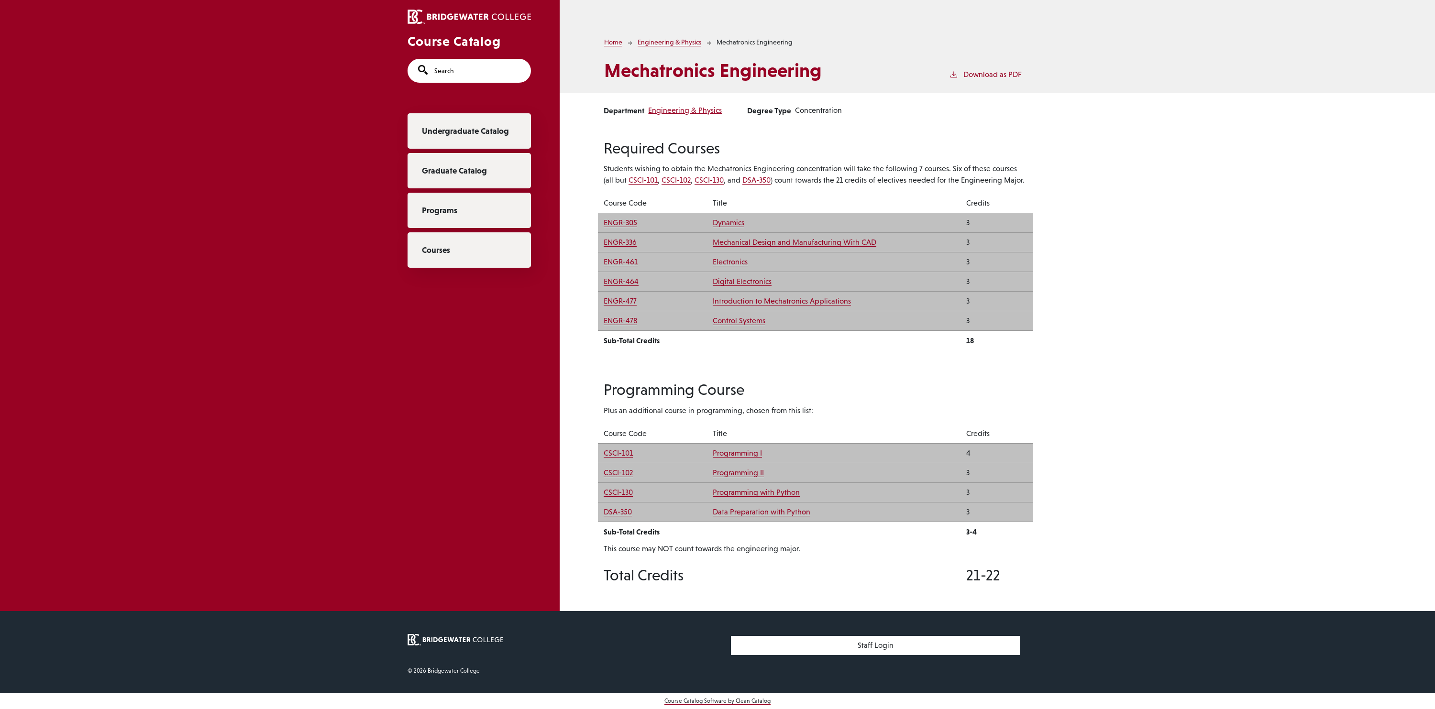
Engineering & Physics (669, 42)
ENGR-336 (620, 242)
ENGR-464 (621, 281)
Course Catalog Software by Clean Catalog (717, 701)
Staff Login (876, 645)
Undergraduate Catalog (465, 131)
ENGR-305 (620, 222)
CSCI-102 (676, 180)
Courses (436, 250)
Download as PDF (985, 73)
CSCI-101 (643, 180)
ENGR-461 (621, 262)
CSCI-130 (709, 180)
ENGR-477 (620, 301)
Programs (439, 210)
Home (613, 42)
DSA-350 (756, 180)
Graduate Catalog (454, 170)
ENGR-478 (620, 320)
